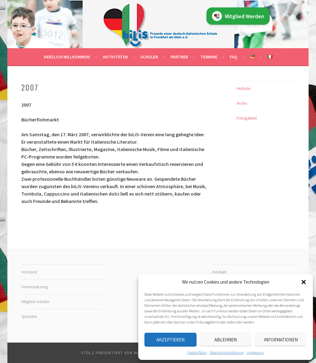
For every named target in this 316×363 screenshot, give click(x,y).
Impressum (255, 352)
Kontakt (219, 272)
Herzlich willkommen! (67, 57)
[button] (304, 282)
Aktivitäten (115, 57)
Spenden (29, 316)
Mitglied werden (35, 301)
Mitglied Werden (238, 16)
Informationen (281, 340)
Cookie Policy (197, 352)
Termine (209, 57)
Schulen (149, 57)
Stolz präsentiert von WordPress (119, 352)
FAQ (233, 57)
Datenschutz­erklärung (227, 352)
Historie (243, 88)
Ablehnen (225, 340)
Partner (179, 57)
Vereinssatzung (34, 286)
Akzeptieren (170, 340)
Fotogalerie (247, 118)
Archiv (242, 103)
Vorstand (29, 272)
